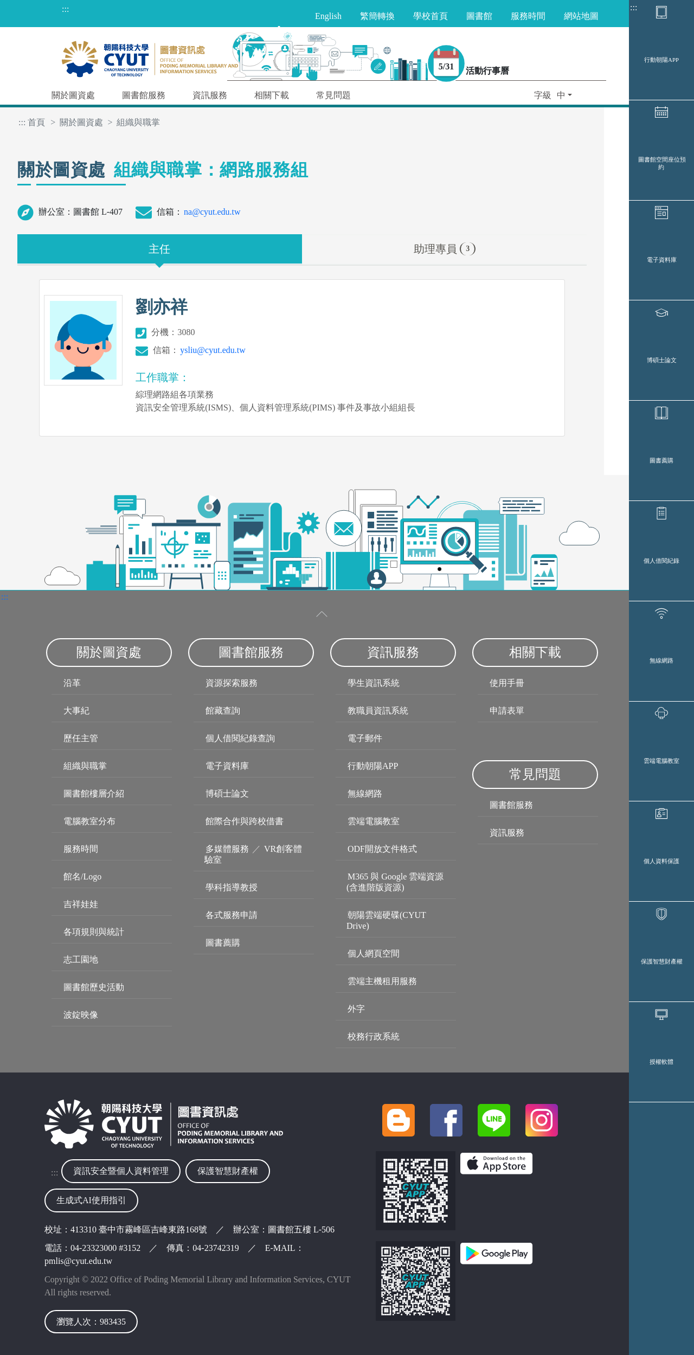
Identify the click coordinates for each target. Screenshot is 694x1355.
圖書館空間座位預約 (662, 197)
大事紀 (76, 710)
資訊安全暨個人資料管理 (121, 1171)
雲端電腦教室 (661, 925)
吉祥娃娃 (80, 904)
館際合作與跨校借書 (244, 821)
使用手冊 (507, 683)
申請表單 (507, 710)
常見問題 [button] (333, 95)
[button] (553, 96)
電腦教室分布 (89, 821)
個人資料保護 (661, 1047)
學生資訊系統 (374, 683)
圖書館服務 (511, 805)
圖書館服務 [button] (143, 95)
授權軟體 (661, 1291)
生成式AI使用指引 (91, 1200)
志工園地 (80, 959)
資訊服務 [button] (209, 95)
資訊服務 (507, 832)
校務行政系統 (374, 1036)
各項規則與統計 (93, 931)
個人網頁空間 (374, 953)
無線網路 (661, 803)
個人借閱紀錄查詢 (240, 738)
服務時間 (80, 848)
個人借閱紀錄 (661, 681)
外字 (356, 1008)
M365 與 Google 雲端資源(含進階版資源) (395, 882)
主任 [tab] (159, 249)
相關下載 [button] (271, 95)
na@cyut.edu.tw (212, 211)
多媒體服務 (227, 848)
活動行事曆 (505, 73)
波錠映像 (80, 1014)
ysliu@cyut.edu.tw (213, 350)
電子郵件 (365, 738)
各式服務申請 (231, 915)
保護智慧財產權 (662, 1169)
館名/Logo (82, 876)
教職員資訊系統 (378, 710)
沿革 (72, 683)
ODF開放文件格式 (382, 848)
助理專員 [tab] (444, 248)
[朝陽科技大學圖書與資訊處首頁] (150, 56)
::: (633, 7)
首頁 (36, 122)
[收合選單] (322, 614)
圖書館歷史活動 (93, 987)
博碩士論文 (662, 437)
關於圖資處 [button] (73, 95)
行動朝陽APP (661, 71)
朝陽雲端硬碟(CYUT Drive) (386, 920)
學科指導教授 (231, 887)
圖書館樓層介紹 (93, 793)
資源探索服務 (231, 683)
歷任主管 (80, 738)
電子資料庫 (662, 315)
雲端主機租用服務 (382, 981)
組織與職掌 (85, 765)
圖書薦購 (661, 559)
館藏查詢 (222, 710)
